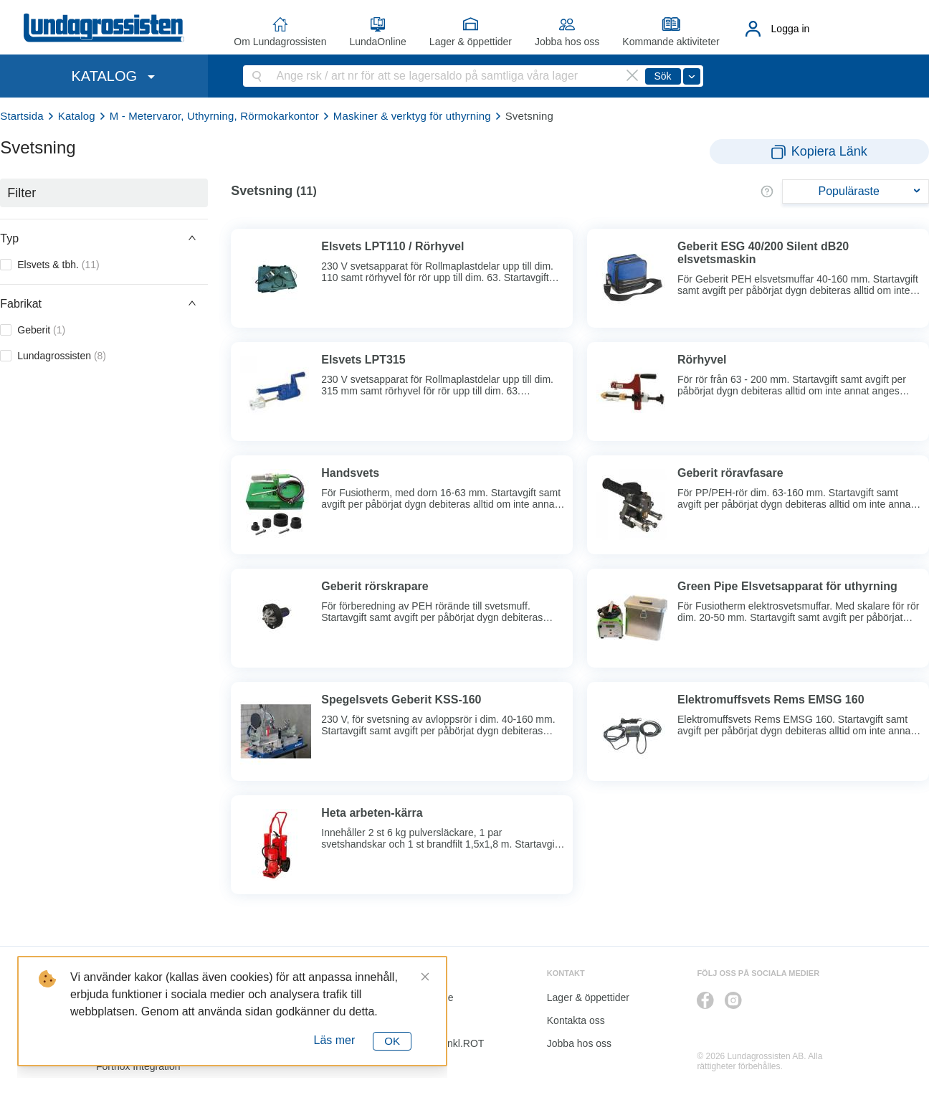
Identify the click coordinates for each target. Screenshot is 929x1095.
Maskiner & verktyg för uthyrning (412, 116)
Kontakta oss (576, 1020)
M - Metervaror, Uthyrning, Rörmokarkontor (214, 116)
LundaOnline (377, 41)
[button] (104, 238)
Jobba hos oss (567, 41)
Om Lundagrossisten (280, 41)
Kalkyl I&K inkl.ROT (440, 1043)
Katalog (76, 116)
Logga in (790, 28)
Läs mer (335, 1040)
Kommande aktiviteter (670, 41)
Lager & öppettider (470, 41)
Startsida (22, 116)
